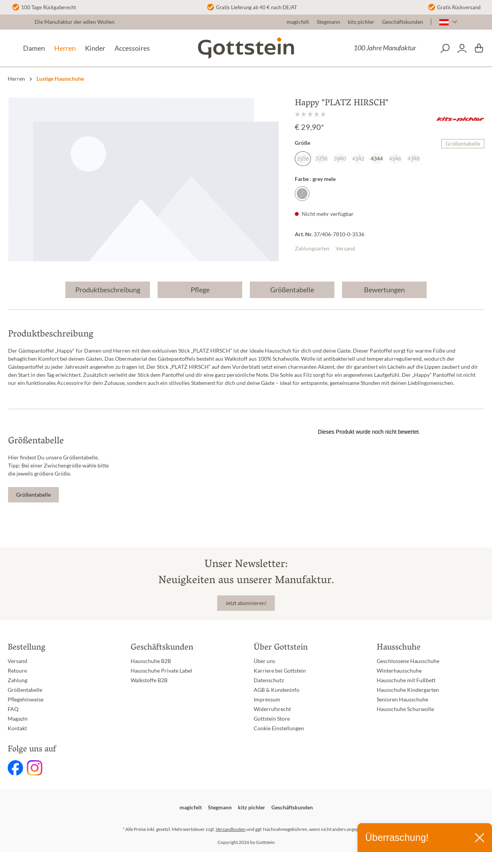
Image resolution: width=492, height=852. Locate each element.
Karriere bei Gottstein (280, 671)
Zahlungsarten (312, 248)
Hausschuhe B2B (151, 661)
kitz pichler (361, 22)
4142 (358, 159)
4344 (377, 159)
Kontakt (17, 728)
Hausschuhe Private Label (161, 671)
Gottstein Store (272, 719)
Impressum (267, 699)
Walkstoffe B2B (149, 680)
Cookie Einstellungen (279, 728)
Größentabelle (462, 144)
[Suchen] (445, 48)
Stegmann (328, 22)
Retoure (17, 671)
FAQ (13, 709)
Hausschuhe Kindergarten (408, 690)
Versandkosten (231, 829)
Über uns (264, 661)
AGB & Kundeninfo (276, 690)
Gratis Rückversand (458, 7)
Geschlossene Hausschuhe (408, 661)
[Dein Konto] (462, 48)
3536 (303, 159)
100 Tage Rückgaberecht (48, 7)
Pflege (200, 289)
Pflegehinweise (25, 699)
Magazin (18, 719)
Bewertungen (384, 289)
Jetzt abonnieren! (246, 603)
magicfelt (298, 22)
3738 (321, 159)
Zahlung (17, 680)
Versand (345, 248)
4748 (413, 159)
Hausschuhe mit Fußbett (406, 680)
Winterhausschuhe (399, 671)
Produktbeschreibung (107, 289)
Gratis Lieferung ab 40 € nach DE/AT (256, 7)
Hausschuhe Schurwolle (405, 709)
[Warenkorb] (479, 48)
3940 (340, 159)
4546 (395, 159)
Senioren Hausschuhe (402, 699)
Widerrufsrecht (272, 709)
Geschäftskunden (402, 22)
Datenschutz (269, 680)
